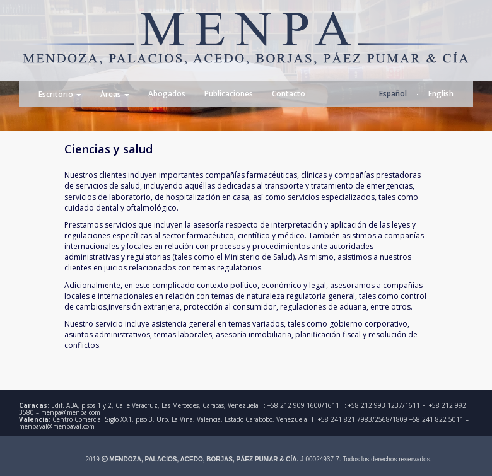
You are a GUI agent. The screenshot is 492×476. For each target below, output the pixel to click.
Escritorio (59, 95)
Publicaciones (228, 93)
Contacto (288, 93)
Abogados (166, 93)
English (441, 93)
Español (393, 93)
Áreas (114, 95)
